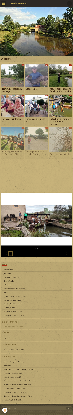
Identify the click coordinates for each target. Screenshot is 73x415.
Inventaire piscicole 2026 (13, 400)
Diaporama (31, 89)
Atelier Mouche (9, 308)
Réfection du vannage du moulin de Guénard (60, 121)
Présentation (8, 270)
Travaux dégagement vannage (12, 90)
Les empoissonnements (12, 300)
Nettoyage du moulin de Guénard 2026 (18, 396)
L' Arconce (7, 285)
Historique (7, 273)
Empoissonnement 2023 (35, 120)
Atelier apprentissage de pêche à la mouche (60, 90)
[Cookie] (4, 410)
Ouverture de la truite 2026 (60, 155)
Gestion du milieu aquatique (14, 304)
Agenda (6, 338)
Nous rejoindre (9, 281)
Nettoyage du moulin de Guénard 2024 (12, 153)
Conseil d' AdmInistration (13, 277)
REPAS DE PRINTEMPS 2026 (14, 350)
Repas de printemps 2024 (11, 120)
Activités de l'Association (13, 311)
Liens (5, 292)
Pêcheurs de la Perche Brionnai (15, 296)
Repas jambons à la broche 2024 (35, 153)
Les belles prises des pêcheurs (15, 289)
